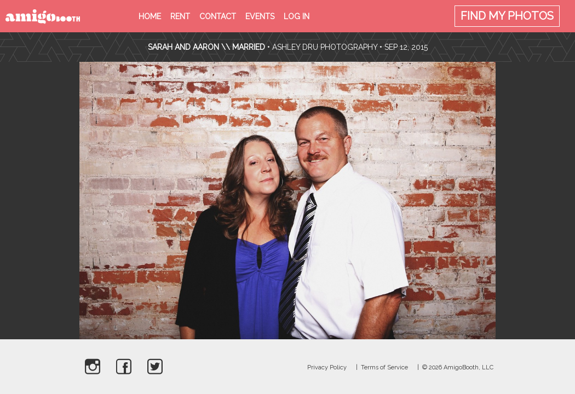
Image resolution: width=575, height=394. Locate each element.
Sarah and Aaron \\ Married (206, 47)
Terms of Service (384, 367)
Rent (180, 16)
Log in (296, 16)
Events (259, 16)
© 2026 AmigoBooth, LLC (457, 367)
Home (150, 16)
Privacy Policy (327, 367)
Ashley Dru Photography (324, 47)
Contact (217, 16)
